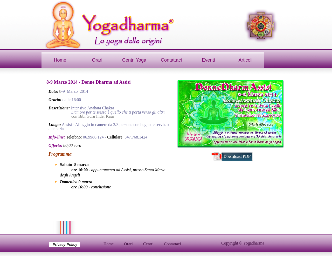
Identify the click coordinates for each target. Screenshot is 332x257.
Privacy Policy (65, 244)
